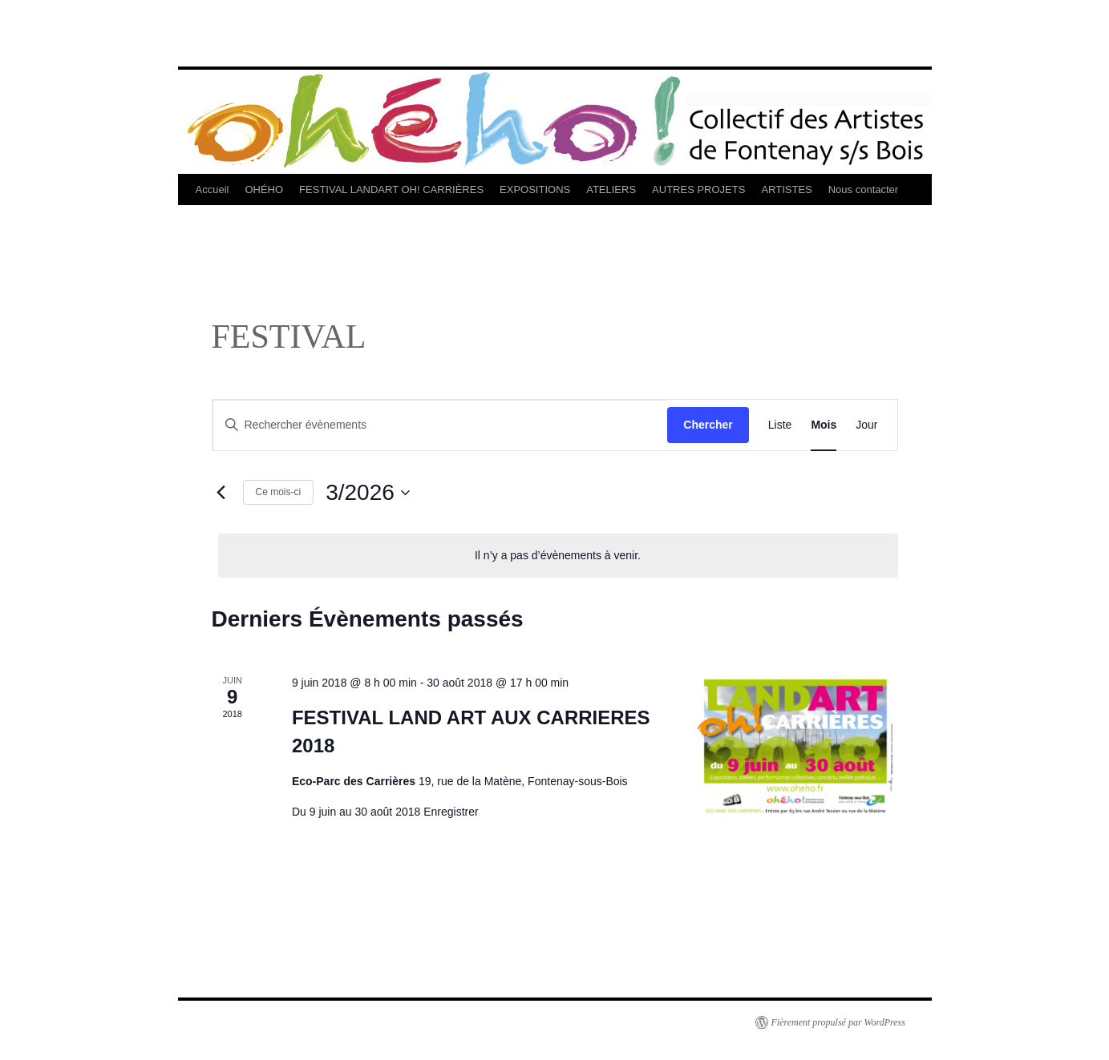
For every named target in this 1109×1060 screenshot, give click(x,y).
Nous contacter (863, 189)
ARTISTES (786, 189)
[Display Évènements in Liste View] (780, 425)
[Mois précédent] (221, 492)
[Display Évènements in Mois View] (823, 425)
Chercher (707, 424)
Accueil (212, 189)
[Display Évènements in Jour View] (866, 425)
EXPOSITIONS (535, 189)
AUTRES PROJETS (698, 189)
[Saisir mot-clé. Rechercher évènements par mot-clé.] (440, 425)
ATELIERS (611, 189)
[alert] (558, 556)
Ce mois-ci (279, 492)
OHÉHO (264, 189)
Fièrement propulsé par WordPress (838, 1022)
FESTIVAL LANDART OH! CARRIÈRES (391, 189)
